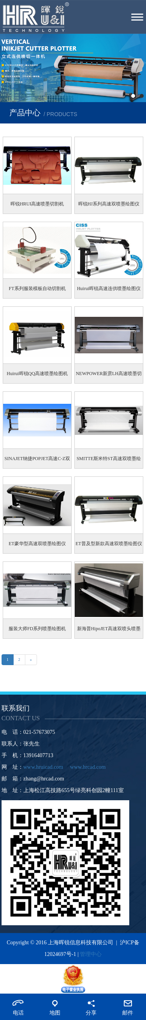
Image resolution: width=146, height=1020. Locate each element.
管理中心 (91, 954)
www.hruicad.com (43, 767)
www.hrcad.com (88, 767)
